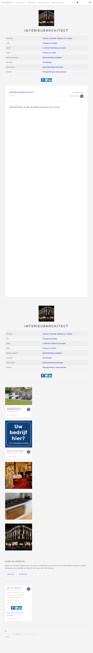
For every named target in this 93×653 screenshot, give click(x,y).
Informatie (53, 38)
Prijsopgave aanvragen (50, 43)
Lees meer (10, 574)
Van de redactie (58, 2)
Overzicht (46, 38)
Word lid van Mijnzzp (15, 451)
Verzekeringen (47, 62)
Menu (90, 2)
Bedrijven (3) (61, 38)
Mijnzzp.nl (7, 2)
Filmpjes (69, 38)
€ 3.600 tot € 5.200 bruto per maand (54, 48)
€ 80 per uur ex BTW (49, 52)
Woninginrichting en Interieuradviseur (54, 72)
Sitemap (7, 636)
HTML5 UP (17, 634)
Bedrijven (21, 2)
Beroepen (31, 2)
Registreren (23, 574)
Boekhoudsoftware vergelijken (52, 57)
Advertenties (44, 2)
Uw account (77, 2)
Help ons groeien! (14, 588)
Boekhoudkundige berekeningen (53, 67)
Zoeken (84, 2)
